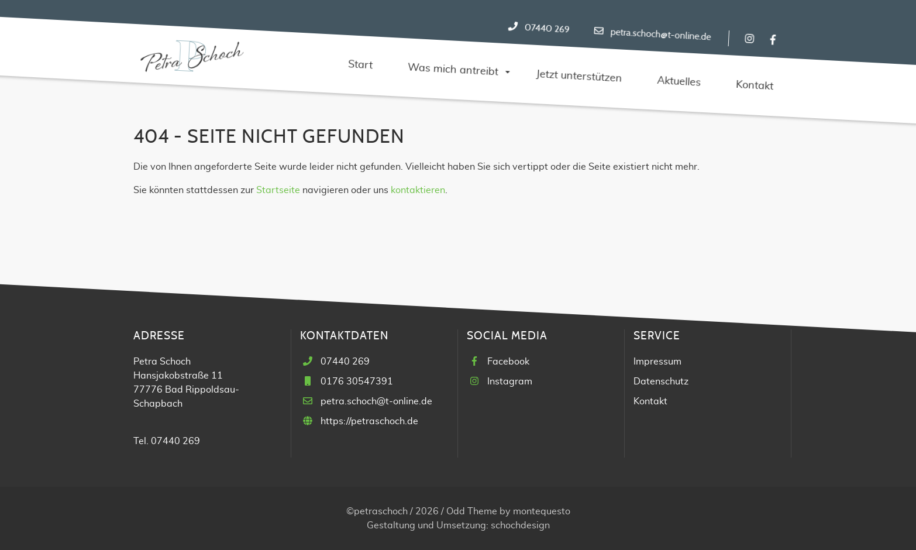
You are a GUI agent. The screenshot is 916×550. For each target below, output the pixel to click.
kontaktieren (418, 190)
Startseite (278, 190)
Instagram (509, 381)
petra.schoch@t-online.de (660, 35)
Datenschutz (660, 381)
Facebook (508, 361)
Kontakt (650, 401)
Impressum (657, 361)
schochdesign (520, 525)
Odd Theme (471, 511)
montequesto (541, 511)
